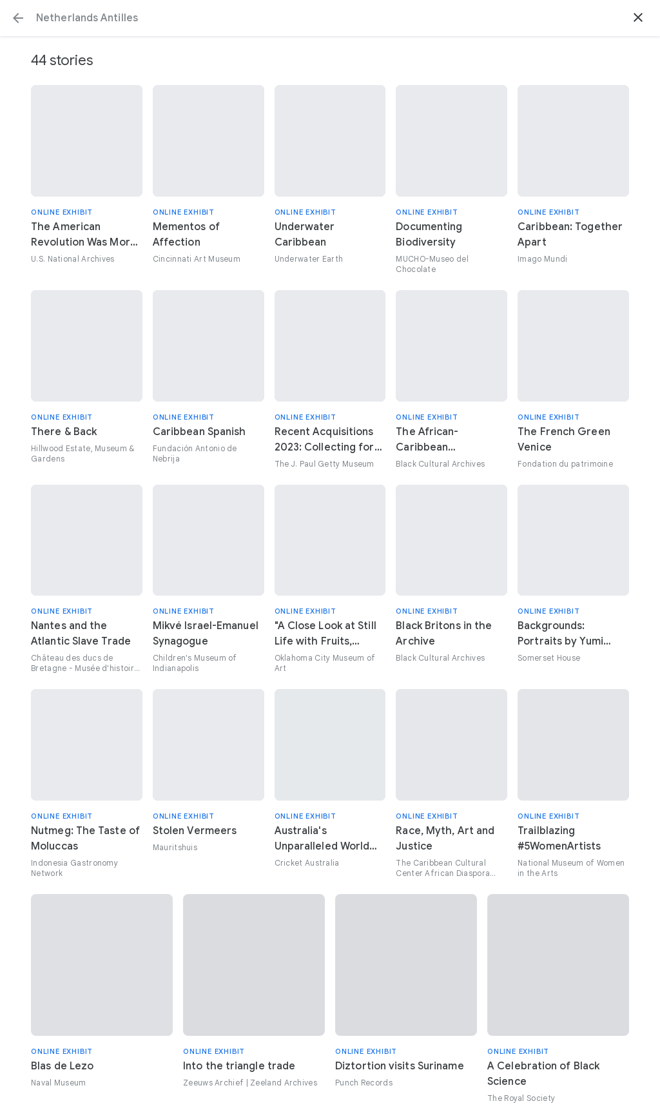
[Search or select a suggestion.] (330, 18)
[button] (18, 18)
